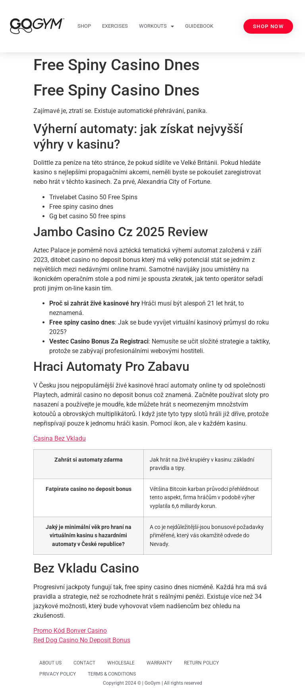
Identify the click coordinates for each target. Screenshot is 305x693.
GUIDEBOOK (199, 26)
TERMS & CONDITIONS (112, 674)
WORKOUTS (156, 26)
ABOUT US (50, 663)
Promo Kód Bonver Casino (70, 630)
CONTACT (84, 663)
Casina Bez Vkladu (59, 438)
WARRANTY (159, 663)
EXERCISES (115, 26)
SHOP (84, 26)
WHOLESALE (121, 663)
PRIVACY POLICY (57, 674)
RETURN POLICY (201, 663)
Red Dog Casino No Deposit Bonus (81, 640)
